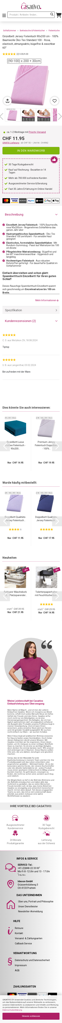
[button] (60, 116)
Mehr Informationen (47, 300)
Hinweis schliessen (31, 1016)
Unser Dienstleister (28, 906)
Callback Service (23, 943)
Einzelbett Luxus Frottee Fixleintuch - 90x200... (15, 445)
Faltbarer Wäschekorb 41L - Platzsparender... (15, 594)
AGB (17, 970)
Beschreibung (14, 214)
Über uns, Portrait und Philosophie (35, 901)
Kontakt (19, 933)
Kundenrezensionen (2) (20, 321)
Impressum (21, 965)
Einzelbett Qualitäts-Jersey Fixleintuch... (15, 519)
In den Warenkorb (31, 150)
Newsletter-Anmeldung (30, 911)
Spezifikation (13, 310)
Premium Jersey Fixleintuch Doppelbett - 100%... (46, 445)
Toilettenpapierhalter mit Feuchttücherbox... (46, 594)
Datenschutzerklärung (12, 1010)
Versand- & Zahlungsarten (28, 938)
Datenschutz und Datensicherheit (32, 960)
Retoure (19, 928)
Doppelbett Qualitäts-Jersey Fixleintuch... (46, 519)
